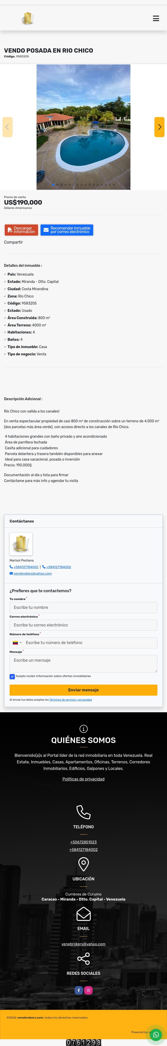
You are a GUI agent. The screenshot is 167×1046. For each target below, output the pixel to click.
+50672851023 (83, 842)
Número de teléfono (25, 634)
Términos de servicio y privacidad (70, 699)
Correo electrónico (25, 616)
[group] (83, 127)
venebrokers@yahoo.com (33, 573)
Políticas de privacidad (83, 779)
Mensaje (17, 652)
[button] (53, 185)
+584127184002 (26, 567)
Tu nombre (18, 599)
